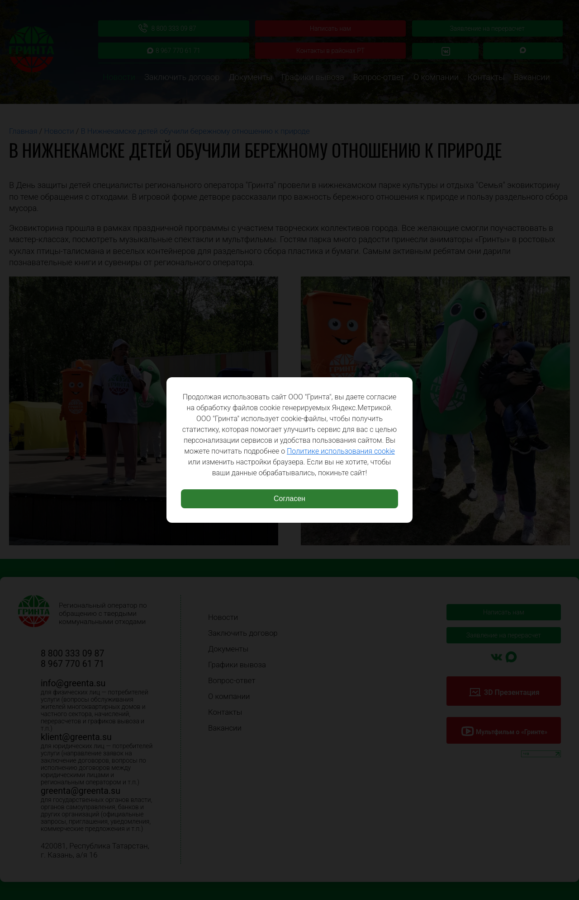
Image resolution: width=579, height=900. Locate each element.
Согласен (289, 498)
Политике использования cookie (341, 451)
